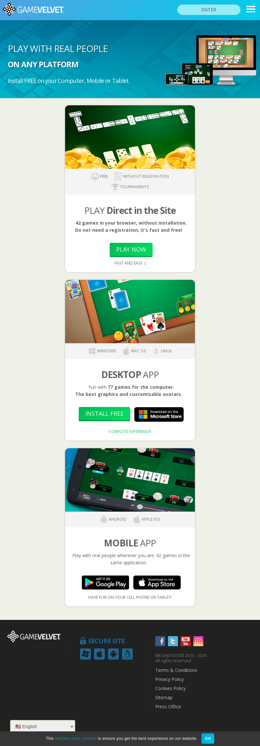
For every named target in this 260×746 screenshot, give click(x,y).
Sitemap (163, 697)
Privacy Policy (169, 679)
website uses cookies (76, 738)
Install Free (104, 413)
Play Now (131, 249)
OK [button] (208, 738)
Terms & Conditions (176, 670)
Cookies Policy (170, 688)
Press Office (168, 706)
